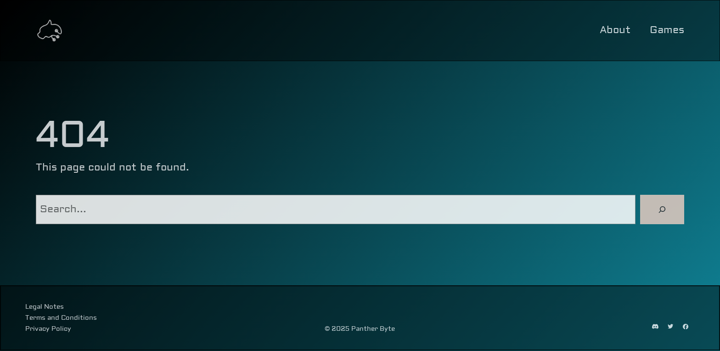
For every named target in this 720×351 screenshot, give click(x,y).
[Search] (662, 209)
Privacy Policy (48, 329)
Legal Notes (44, 307)
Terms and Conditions (61, 318)
